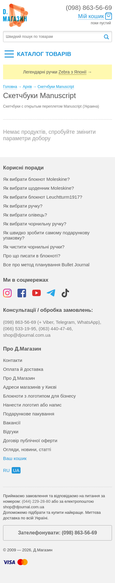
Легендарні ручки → (57, 72)
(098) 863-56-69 (89, 7)
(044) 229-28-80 (36, 501)
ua (16, 470)
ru (6, 470)
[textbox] (53, 37)
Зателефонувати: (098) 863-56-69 (57, 532)
